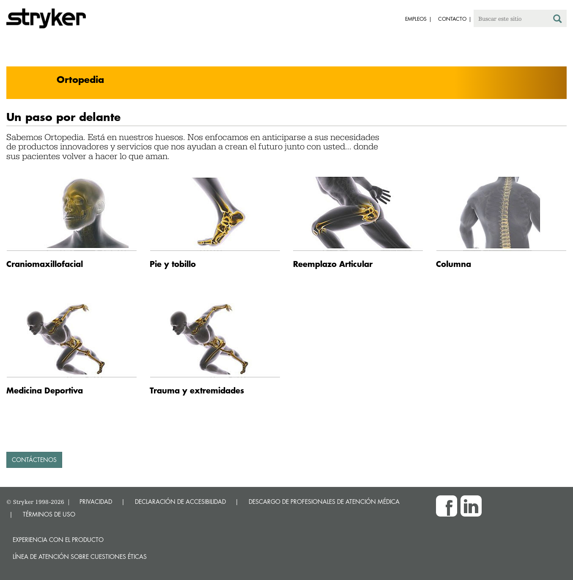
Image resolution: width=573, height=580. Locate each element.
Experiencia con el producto (58, 540)
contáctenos (34, 460)
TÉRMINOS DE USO (49, 514)
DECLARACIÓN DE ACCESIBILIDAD (180, 502)
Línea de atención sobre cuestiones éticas (80, 557)
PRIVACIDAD (96, 502)
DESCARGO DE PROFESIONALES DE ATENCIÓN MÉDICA (324, 502)
